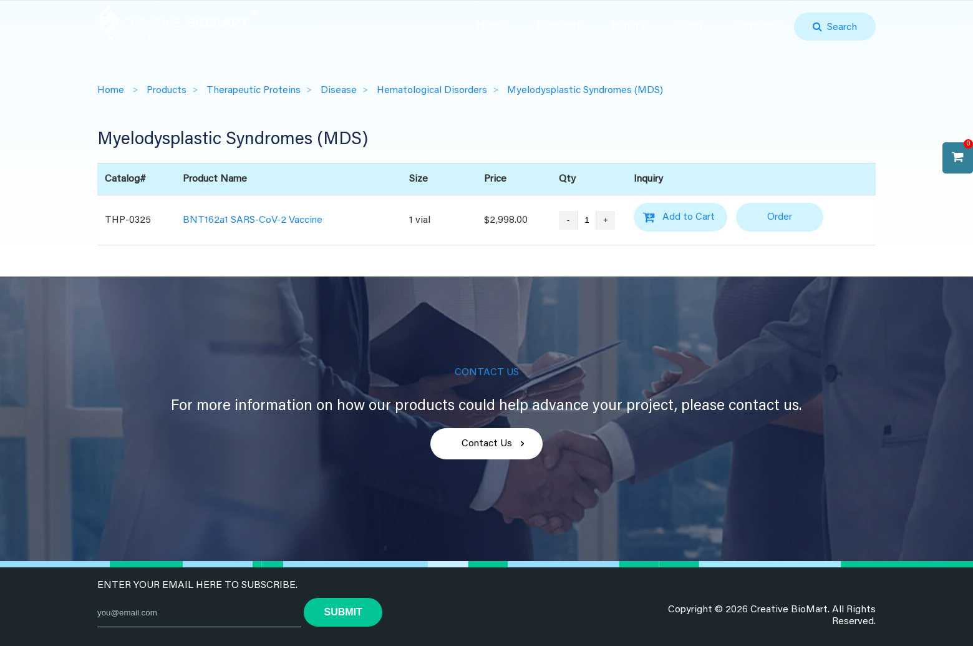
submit (343, 612)
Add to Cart (688, 217)
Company (756, 26)
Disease (339, 90)
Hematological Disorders (432, 90)
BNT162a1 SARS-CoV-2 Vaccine (252, 220)
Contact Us (487, 444)
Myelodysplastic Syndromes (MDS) (585, 90)
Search (839, 27)
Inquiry (628, 26)
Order (689, 26)
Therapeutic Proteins (253, 90)
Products (559, 26)
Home (492, 26)
